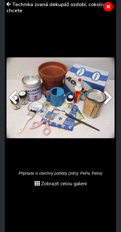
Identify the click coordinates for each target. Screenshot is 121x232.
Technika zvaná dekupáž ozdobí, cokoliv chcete (55, 7)
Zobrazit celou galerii (61, 183)
